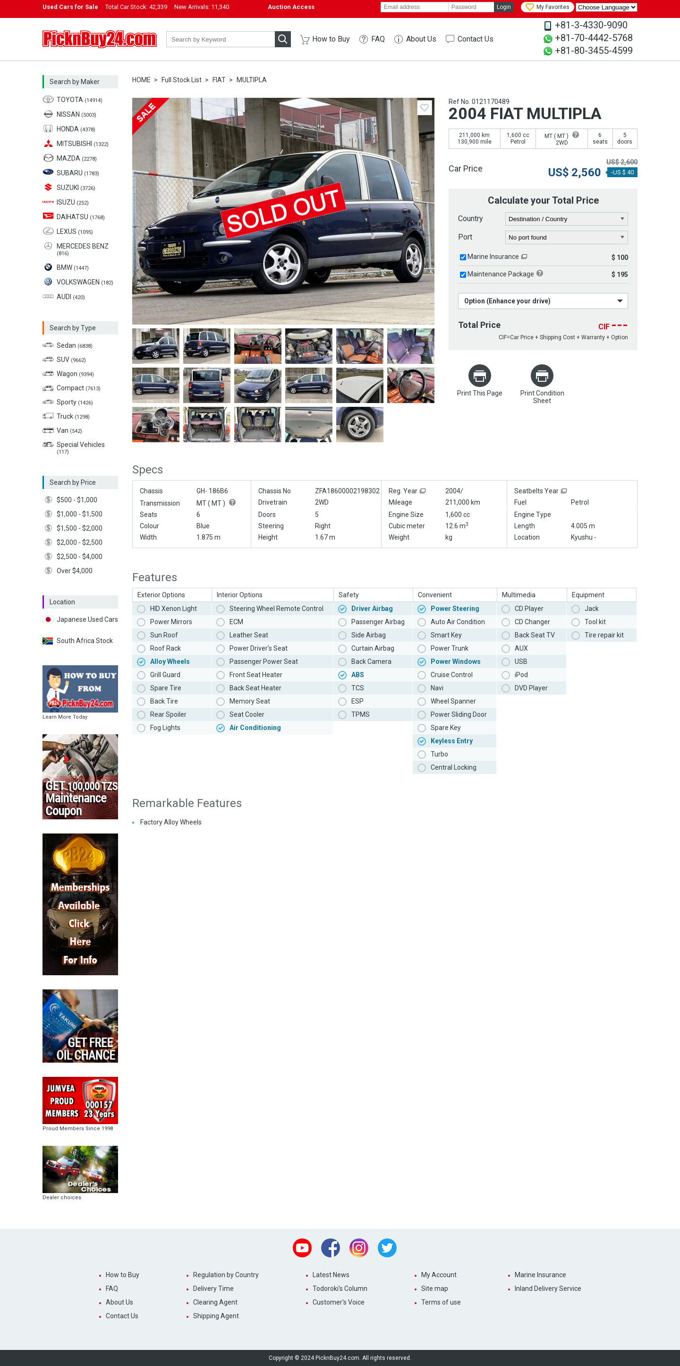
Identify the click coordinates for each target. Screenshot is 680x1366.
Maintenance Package (501, 274)
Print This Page (479, 393)
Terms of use (441, 1302)
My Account (439, 1275)
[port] (567, 237)
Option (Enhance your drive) (507, 301)
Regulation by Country (226, 1275)
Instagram (358, 1247)
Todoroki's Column (340, 1288)
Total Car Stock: (136, 6)
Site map (434, 1288)
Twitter (387, 1247)
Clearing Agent (215, 1302)
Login (504, 7)
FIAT (219, 80)
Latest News (331, 1275)
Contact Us (475, 38)
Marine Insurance (493, 256)
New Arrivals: (201, 6)
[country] (567, 219)
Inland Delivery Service (548, 1288)
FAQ (378, 38)
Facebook (330, 1247)
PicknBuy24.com (99, 39)
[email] (415, 7)
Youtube (302, 1247)
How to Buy (331, 38)
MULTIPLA (252, 80)
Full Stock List (182, 80)
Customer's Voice (339, 1302)
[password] (471, 7)
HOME (141, 80)
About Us (421, 38)
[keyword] (220, 39)
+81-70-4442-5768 (594, 37)
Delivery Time (213, 1288)
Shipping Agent (216, 1316)
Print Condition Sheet (542, 396)
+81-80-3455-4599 (594, 50)
